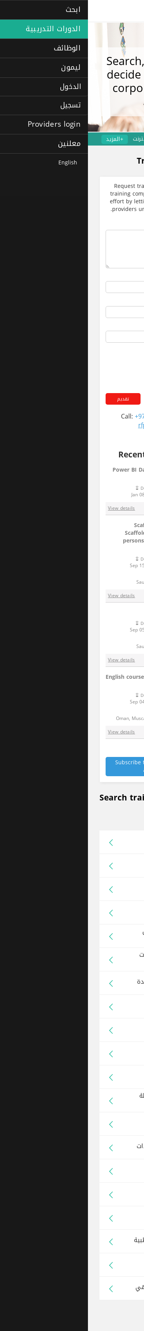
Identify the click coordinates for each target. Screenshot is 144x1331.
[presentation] (76, 362)
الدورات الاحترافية (118, 139)
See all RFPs (118, 753)
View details (33, 508)
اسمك (127, 276)
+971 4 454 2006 (70, 416)
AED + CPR (99, 613)
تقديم (35, 399)
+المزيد (26, 139)
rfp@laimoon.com (76, 425)
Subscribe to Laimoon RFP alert (61, 766)
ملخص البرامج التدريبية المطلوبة (95, 225)
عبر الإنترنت (58, 139)
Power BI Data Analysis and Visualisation (79, 473)
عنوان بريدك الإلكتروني (106, 326)
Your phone (119, 301)
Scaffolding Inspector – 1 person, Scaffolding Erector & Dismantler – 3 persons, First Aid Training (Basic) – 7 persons (84, 537)
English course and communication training (76, 681)
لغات (84, 139)
